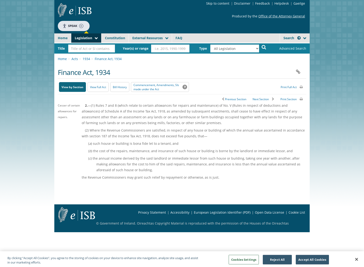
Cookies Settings (243, 260)
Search (292, 38)
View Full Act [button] (98, 87)
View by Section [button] (72, 87)
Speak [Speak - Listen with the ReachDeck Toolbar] (72, 26)
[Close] (356, 260)
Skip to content (217, 3)
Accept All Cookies (312, 260)
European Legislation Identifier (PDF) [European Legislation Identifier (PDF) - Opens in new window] (222, 212)
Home (63, 38)
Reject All (277, 260)
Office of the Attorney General (281, 16)
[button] (299, 38)
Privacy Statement (152, 212)
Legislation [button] (83, 38)
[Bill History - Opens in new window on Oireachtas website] (119, 87)
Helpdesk (281, 3)
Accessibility (179, 212)
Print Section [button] (288, 99)
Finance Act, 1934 (108, 59)
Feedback (262, 3)
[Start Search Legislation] (264, 47)
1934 (86, 59)
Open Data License (269, 212)
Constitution (115, 38)
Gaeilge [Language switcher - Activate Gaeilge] (299, 3)
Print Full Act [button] (289, 87)
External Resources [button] (147, 38)
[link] (288, 48)
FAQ (179, 38)
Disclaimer (242, 3)
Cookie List (297, 212)
